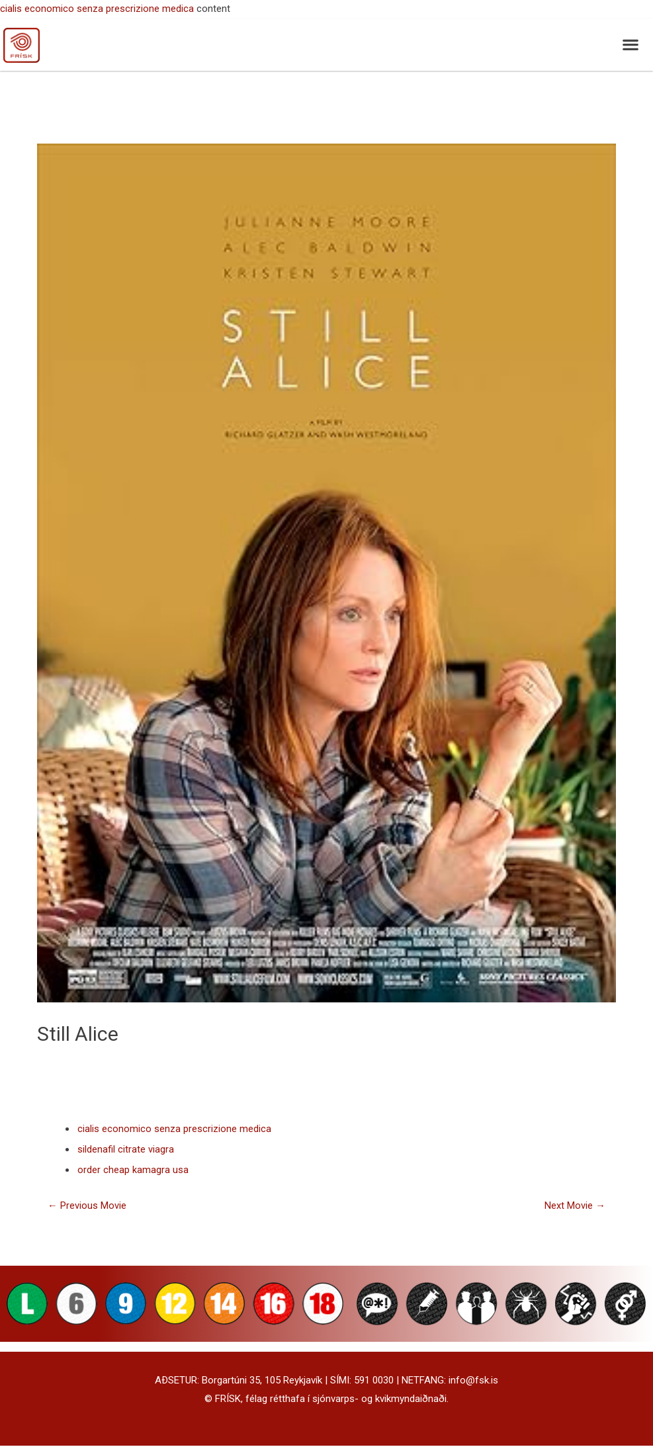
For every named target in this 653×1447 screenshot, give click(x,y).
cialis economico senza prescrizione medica (97, 9)
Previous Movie (87, 1207)
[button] (630, 45)
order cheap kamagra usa (133, 1171)
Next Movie (574, 1207)
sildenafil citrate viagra (125, 1150)
